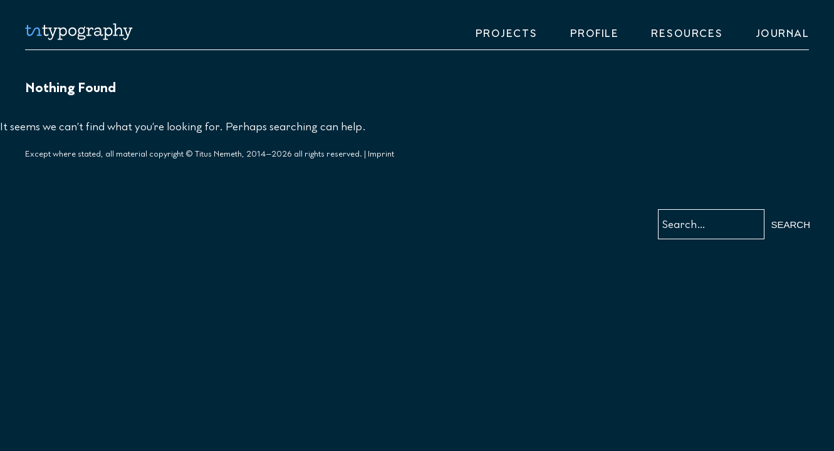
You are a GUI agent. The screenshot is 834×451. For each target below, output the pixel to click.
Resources (687, 34)
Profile (594, 34)
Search (790, 224)
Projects (507, 34)
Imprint (381, 154)
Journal (783, 34)
